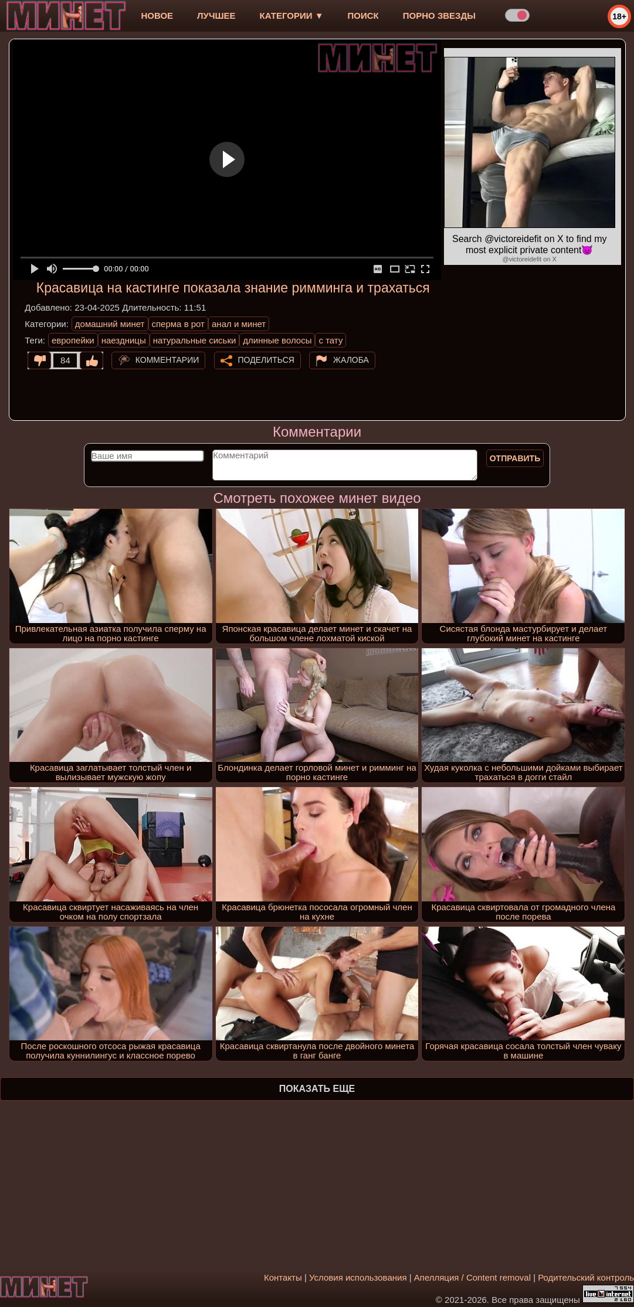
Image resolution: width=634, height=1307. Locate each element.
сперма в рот (178, 324)
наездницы (123, 340)
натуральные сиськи (194, 340)
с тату (330, 340)
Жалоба (351, 360)
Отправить (515, 458)
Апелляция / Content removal (472, 1277)
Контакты (283, 1277)
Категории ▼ (292, 16)
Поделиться (266, 360)
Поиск (363, 16)
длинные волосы (277, 340)
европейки (73, 340)
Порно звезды (439, 16)
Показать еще (317, 1089)
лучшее (216, 16)
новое (157, 16)
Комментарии (167, 360)
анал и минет (239, 324)
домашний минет (110, 324)
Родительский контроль (586, 1277)
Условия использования (358, 1277)
